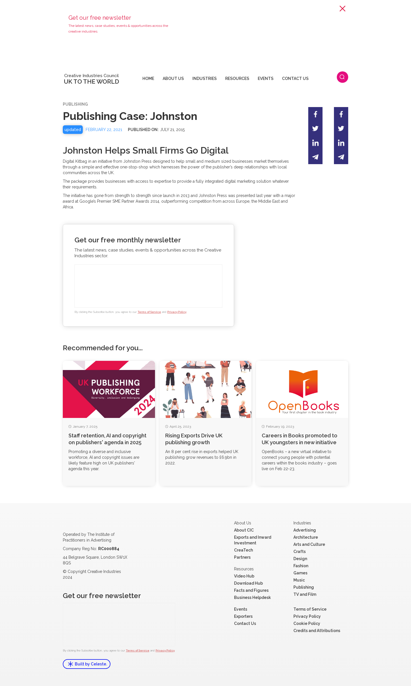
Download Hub (248, 583)
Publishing (303, 587)
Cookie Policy (306, 623)
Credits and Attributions (316, 630)
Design (300, 558)
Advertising (304, 530)
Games (300, 573)
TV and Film (304, 594)
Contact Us (245, 623)
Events (240, 609)
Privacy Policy (176, 311)
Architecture (305, 537)
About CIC (244, 530)
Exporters (243, 616)
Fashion (300, 566)
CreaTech (243, 550)
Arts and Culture (309, 544)
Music (299, 580)
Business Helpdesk (252, 597)
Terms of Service (149, 311)
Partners (242, 557)
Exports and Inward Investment (252, 540)
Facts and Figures (251, 590)
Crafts (299, 551)
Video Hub (244, 576)
